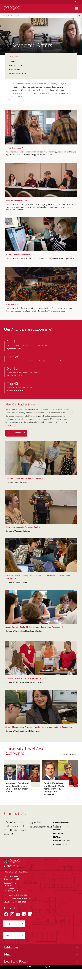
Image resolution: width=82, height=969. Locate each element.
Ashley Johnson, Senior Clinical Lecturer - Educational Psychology (33, 627)
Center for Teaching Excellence (60, 828)
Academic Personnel (61, 822)
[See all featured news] (68, 754)
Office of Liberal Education (18, 73)
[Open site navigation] (76, 8)
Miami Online (58, 833)
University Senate (15, 69)
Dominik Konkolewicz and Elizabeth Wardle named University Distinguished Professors (54, 789)
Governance (10, 304)
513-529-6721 (35, 822)
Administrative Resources (16, 200)
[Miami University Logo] (12, 8)
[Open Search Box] (76, 2)
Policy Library (13, 61)
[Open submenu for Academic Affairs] (79, 15)
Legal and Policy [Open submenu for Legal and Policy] (16, 961)
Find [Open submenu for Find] (7, 954)
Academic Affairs (10, 15)
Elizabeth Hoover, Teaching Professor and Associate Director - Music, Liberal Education (37, 577)
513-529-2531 (25, 899)
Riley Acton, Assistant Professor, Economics (24, 478)
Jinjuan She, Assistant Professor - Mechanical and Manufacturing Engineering (38, 727)
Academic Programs (16, 65)
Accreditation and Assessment (18, 254)
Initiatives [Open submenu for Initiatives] (11, 947)
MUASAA (57, 837)
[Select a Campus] (41, 872)
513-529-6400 (20, 902)
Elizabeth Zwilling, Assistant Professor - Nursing (25, 678)
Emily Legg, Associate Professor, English (22, 527)
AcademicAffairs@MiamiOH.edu (40, 826)
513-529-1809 (21, 895)
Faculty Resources (13, 148)
